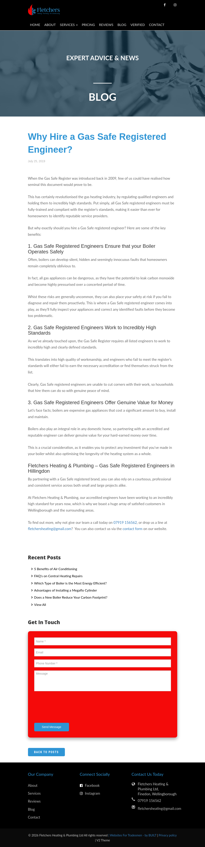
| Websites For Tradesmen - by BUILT (132, 835)
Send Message (51, 727)
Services (34, 793)
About (50, 25)
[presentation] (65, 707)
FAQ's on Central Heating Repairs (58, 576)
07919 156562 (125, 522)
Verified (137, 25)
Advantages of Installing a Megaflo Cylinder (65, 590)
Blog (122, 25)
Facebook (90, 785)
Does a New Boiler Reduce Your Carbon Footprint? (70, 597)
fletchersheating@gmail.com (49, 529)
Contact (157, 25)
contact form (132, 529)
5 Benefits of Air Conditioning (55, 569)
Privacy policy (168, 835)
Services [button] (69, 25)
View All (39, 604)
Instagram (90, 793)
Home (35, 25)
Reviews (106, 25)
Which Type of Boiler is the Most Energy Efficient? (70, 583)
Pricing (88, 25)
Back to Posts (46, 752)
